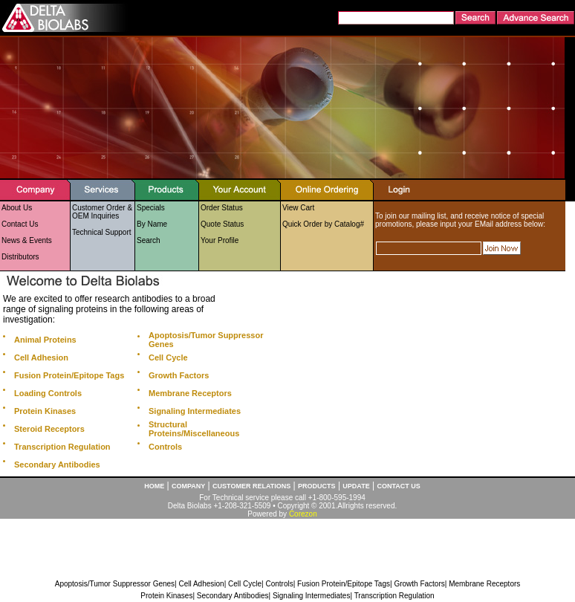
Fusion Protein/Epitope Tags (343, 584)
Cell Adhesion (201, 584)
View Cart (298, 208)
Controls (279, 584)
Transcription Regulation (394, 596)
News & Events (26, 240)
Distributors (20, 257)
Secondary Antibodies (233, 596)
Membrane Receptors (484, 584)
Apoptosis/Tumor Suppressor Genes (115, 584)
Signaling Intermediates (312, 596)
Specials (151, 208)
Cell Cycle (244, 584)
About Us (16, 208)
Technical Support (101, 232)
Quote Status (222, 224)
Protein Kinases (166, 596)
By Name (152, 224)
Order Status (222, 208)
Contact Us (19, 224)
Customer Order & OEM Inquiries (102, 212)
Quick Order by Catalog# (323, 224)
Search (148, 240)
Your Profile (219, 240)
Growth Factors (419, 584)
